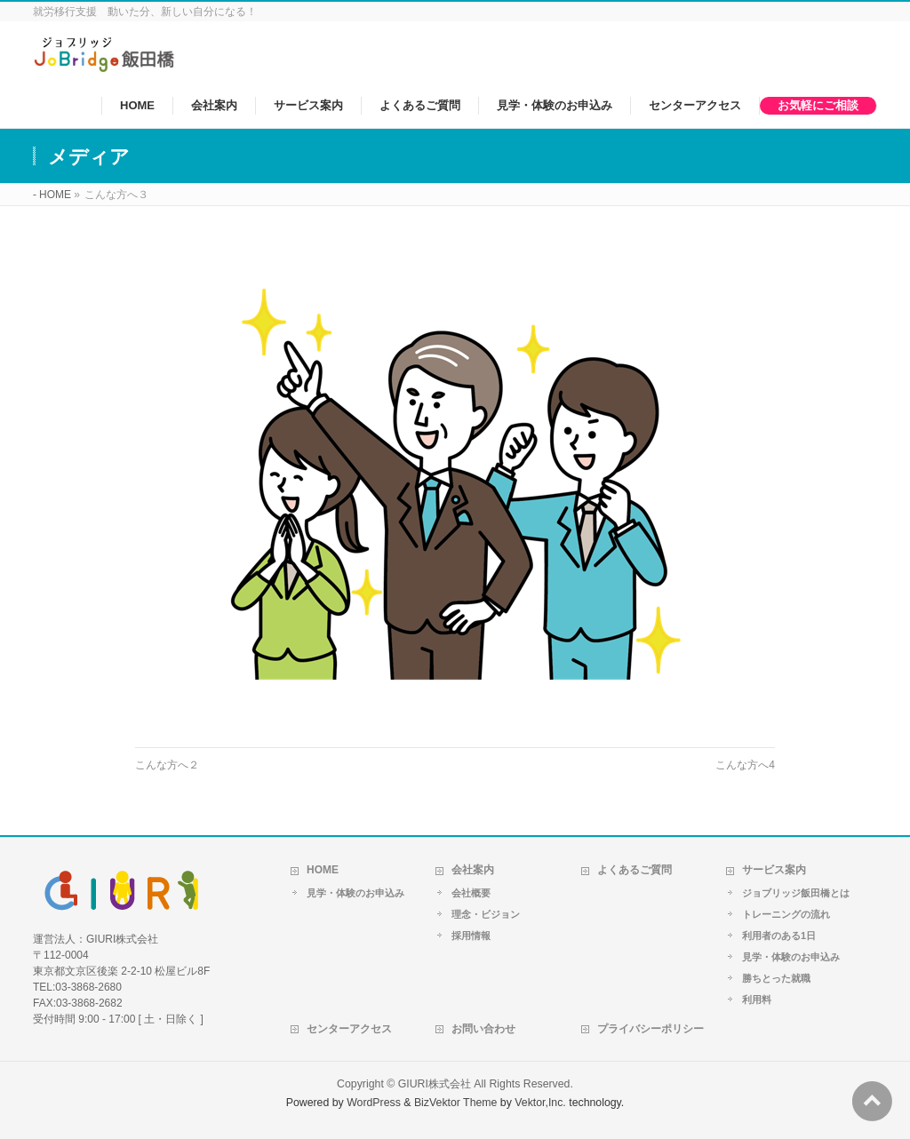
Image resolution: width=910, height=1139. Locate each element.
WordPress (374, 1102)
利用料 (756, 999)
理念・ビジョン (485, 914)
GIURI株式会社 (434, 1084)
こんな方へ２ (167, 765)
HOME (323, 870)
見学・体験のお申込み (355, 893)
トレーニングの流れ (786, 914)
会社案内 (472, 870)
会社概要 (471, 893)
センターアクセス (349, 1029)
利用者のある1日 (779, 935)
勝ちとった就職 (776, 978)
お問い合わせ (483, 1029)
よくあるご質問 (634, 870)
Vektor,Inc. (540, 1102)
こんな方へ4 (745, 765)
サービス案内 (774, 870)
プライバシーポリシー (650, 1029)
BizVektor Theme (456, 1102)
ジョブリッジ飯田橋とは (796, 893)
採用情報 (471, 935)
